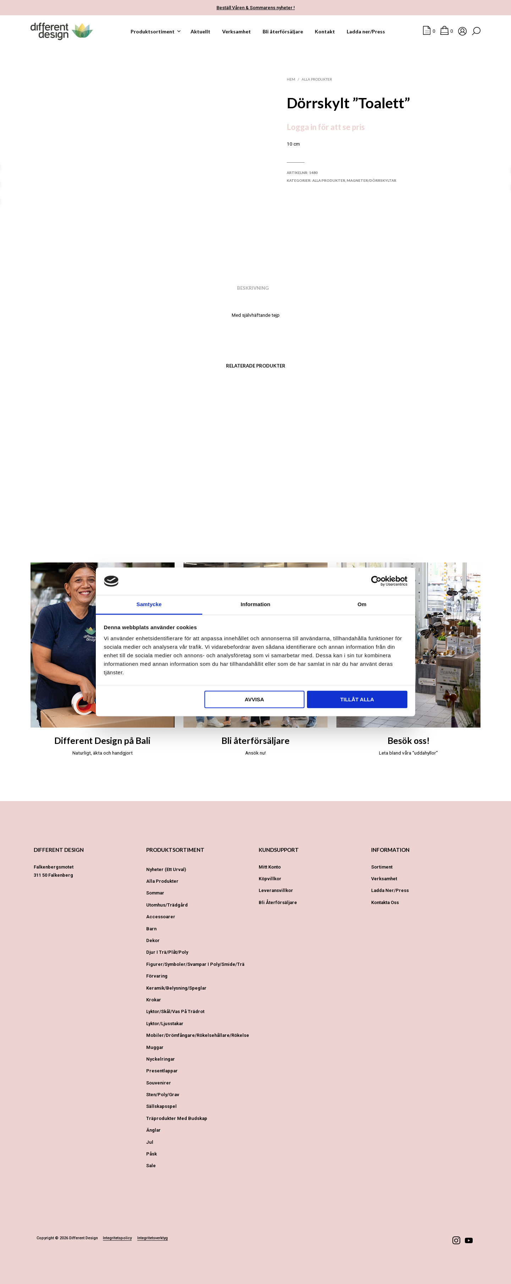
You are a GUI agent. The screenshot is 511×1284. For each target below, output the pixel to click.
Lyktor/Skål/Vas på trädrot (175, 1011)
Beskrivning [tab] (253, 288)
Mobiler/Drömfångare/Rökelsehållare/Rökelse (197, 1035)
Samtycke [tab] (149, 604)
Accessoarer (160, 916)
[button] (429, 31)
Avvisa (254, 699)
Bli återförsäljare (283, 31)
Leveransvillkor (276, 890)
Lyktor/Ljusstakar (164, 1023)
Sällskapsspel (161, 1106)
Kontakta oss (385, 902)
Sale (151, 1165)
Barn (151, 928)
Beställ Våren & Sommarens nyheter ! (255, 7)
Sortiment (381, 867)
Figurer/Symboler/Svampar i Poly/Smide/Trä (195, 964)
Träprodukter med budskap (176, 1118)
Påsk (151, 1154)
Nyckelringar (160, 1059)
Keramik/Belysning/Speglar (176, 988)
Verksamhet (236, 31)
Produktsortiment (153, 31)
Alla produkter (317, 79)
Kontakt (325, 31)
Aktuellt (200, 31)
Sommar (155, 893)
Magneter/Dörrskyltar (371, 180)
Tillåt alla (357, 699)
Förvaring (156, 976)
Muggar (155, 1047)
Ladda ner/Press (366, 31)
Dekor (153, 940)
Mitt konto (270, 867)
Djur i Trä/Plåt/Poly (167, 952)
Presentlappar (162, 1070)
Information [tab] (255, 604)
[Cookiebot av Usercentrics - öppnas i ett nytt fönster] (376, 581)
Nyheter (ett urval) (166, 869)
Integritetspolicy (117, 1238)
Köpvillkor (270, 878)
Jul (149, 1142)
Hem (291, 79)
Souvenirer (158, 1083)
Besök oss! (409, 740)
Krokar (153, 999)
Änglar (153, 1130)
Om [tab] (361, 604)
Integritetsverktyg (152, 1238)
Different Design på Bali (102, 740)
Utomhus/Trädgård (167, 905)
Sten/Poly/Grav (162, 1094)
